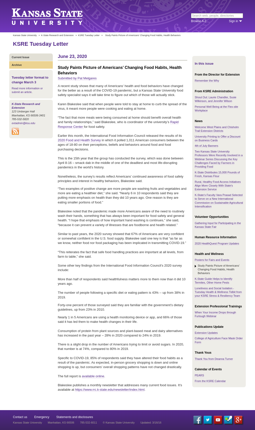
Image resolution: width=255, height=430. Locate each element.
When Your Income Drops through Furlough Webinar (215, 314)
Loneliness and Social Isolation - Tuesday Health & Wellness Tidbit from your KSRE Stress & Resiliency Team (218, 292)
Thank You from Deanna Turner (214, 358)
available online (93, 376)
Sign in (233, 21)
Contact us (20, 417)
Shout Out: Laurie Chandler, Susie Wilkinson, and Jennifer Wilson (215, 99)
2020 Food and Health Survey (79, 140)
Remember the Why (207, 80)
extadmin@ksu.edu (23, 123)
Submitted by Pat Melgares (77, 78)
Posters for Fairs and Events (212, 259)
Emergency (41, 417)
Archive (17, 64)
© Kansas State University (119, 422)
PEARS (199, 375)
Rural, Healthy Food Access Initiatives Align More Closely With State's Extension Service (218, 185)
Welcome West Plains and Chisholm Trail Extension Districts (217, 129)
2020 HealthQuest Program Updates (217, 243)
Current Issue (20, 57)
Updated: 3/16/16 (150, 422)
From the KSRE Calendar (210, 381)
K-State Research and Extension (57, 35)
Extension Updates (206, 332)
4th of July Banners (206, 145)
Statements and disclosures (74, 417)
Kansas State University (53, 16)
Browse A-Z (198, 21)
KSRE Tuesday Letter (89, 35)
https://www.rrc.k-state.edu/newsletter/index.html (109, 389)
